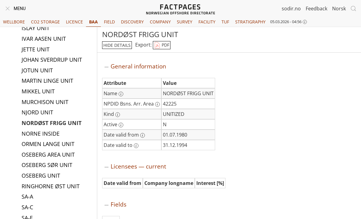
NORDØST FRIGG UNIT (51, 123)
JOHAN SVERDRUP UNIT (52, 60)
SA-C (27, 207)
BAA (93, 22)
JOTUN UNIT (37, 71)
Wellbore (14, 22)
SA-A (27, 197)
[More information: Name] (121, 94)
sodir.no (291, 8)
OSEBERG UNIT (41, 176)
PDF (161, 45)
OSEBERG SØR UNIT (47, 165)
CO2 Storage (45, 22)
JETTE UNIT (36, 50)
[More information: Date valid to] (136, 145)
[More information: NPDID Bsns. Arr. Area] (157, 104)
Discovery (132, 22)
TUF (225, 22)
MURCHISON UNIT (45, 102)
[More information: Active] (121, 125)
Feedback (316, 8)
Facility (206, 22)
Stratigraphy (250, 22)
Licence (74, 22)
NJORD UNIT (37, 112)
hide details (117, 45)
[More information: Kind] (117, 114)
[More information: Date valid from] (142, 135)
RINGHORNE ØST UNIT (51, 186)
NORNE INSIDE (41, 134)
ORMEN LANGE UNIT (48, 144)
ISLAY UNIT (36, 28)
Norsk (339, 8)
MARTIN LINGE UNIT (47, 81)
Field (109, 22)
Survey (184, 22)
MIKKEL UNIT (38, 92)
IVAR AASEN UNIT (44, 39)
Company (160, 22)
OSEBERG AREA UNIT (48, 155)
